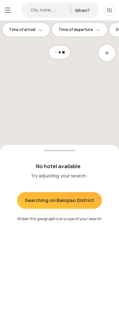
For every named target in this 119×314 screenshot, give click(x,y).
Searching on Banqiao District (59, 200)
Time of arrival (26, 29)
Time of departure (79, 29)
